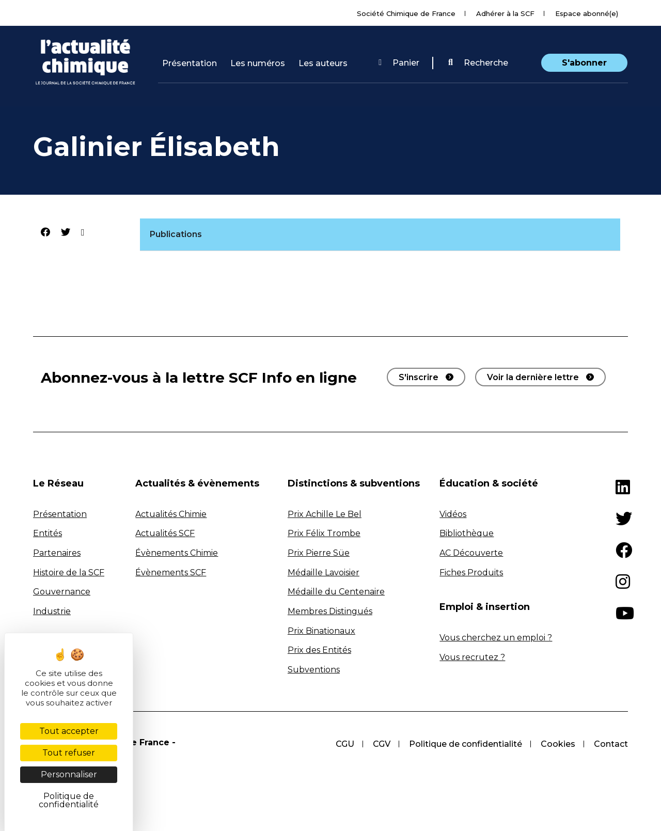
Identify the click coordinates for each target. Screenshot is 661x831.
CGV (381, 744)
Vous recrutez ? (472, 657)
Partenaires (57, 553)
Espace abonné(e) (586, 13)
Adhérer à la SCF (505, 13)
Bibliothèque (466, 533)
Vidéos (452, 514)
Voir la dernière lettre (533, 377)
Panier (399, 63)
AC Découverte (471, 553)
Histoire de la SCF (68, 572)
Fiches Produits (471, 572)
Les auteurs (323, 63)
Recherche (478, 63)
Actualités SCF (165, 533)
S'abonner (584, 63)
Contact (611, 744)
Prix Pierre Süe (319, 553)
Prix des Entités (319, 650)
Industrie (52, 611)
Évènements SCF (170, 572)
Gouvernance (61, 592)
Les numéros (257, 63)
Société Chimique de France (406, 13)
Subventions (314, 670)
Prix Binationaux (321, 631)
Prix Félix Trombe (324, 533)
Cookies (558, 744)
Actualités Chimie (171, 514)
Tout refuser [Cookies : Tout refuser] (68, 753)
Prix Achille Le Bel (324, 514)
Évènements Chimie (176, 553)
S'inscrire (418, 377)
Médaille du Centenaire (336, 592)
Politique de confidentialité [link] (69, 800)
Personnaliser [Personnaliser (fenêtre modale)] (69, 774)
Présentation (189, 63)
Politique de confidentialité (465, 744)
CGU (345, 744)
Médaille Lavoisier (323, 572)
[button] (478, 63)
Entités (47, 533)
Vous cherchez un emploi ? (495, 637)
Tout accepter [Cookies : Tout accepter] (69, 731)
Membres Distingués (330, 611)
